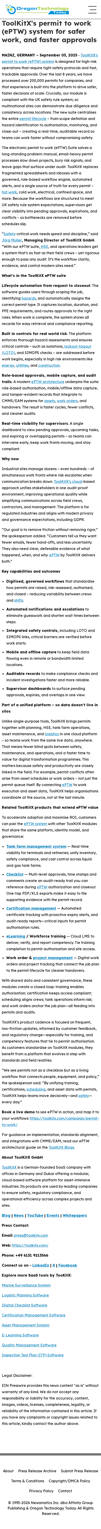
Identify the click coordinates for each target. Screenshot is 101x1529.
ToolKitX (9, 1167)
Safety (9, 234)
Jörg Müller (12, 240)
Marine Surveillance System (26, 1285)
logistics (52, 734)
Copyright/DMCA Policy (69, 1481)
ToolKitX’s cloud (68, 481)
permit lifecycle (32, 118)
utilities (22, 365)
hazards (29, 298)
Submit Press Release (79, 1471)
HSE (44, 246)
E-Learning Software (20, 1335)
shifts (18, 600)
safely (83, 1095)
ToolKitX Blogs (61, 1147)
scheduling (36, 1089)
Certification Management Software (33, 1315)
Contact (65, 1491)
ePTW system (35, 823)
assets (49, 400)
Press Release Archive (37, 1471)
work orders (67, 400)
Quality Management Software (29, 1345)
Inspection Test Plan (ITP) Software (33, 1355)
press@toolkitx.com (31, 1235)
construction (49, 365)
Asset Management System (25, 1325)
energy (8, 365)
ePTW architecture (47, 381)
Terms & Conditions (27, 1481)
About (8, 1471)
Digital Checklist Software (24, 1305)
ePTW (54, 555)
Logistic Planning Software (25, 1295)
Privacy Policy (41, 1491)
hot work (9, 192)
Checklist (15, 874)
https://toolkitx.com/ (30, 1245)
